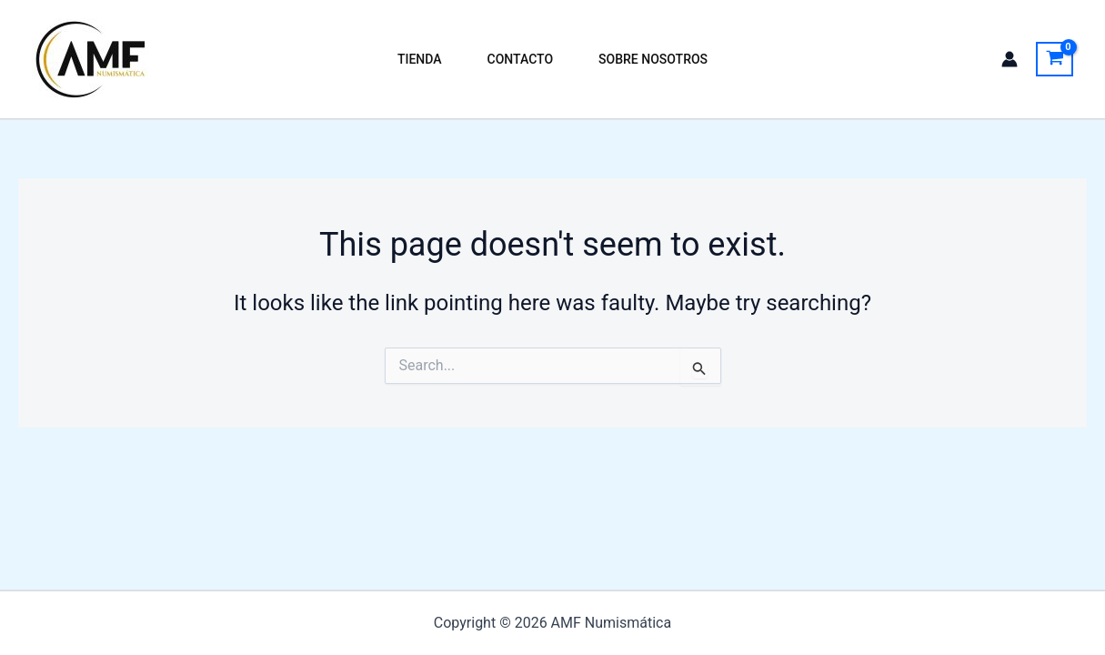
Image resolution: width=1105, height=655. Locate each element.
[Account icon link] (1009, 59)
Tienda (419, 59)
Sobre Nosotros (653, 59)
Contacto (520, 59)
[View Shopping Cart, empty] (1054, 59)
